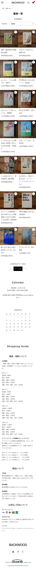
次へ (25, 269)
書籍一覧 (8, 8)
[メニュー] (2, 2)
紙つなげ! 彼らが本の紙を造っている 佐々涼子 (8, 249)
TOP (3, 8)
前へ (10, 269)
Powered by (18, 561)
